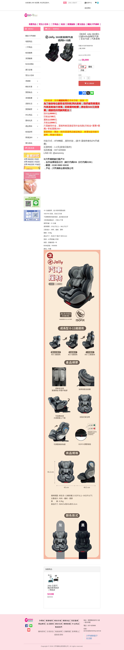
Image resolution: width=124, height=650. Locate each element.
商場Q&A (28, 137)
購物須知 (41, 631)
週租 (90, 67)
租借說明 (28, 132)
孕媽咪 (28, 81)
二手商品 (55, 24)
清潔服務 (71, 24)
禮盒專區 (28, 126)
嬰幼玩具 (28, 120)
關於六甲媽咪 (93, 24)
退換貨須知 (58, 634)
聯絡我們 (58, 627)
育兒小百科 (43, 24)
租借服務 (28, 53)
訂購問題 (67, 631)
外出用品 (28, 115)
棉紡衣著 (28, 87)
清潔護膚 (28, 98)
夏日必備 (28, 70)
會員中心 (88, 3)
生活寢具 (50, 623)
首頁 (47, 29)
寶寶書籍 (67, 623)
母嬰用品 (32, 24)
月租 (82, 70)
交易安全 (50, 631)
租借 (63, 24)
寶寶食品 (28, 92)
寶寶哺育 (28, 109)
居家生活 (28, 103)
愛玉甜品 (81, 24)
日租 (82, 67)
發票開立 (75, 631)
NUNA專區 (29, 64)
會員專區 (88, 8)
